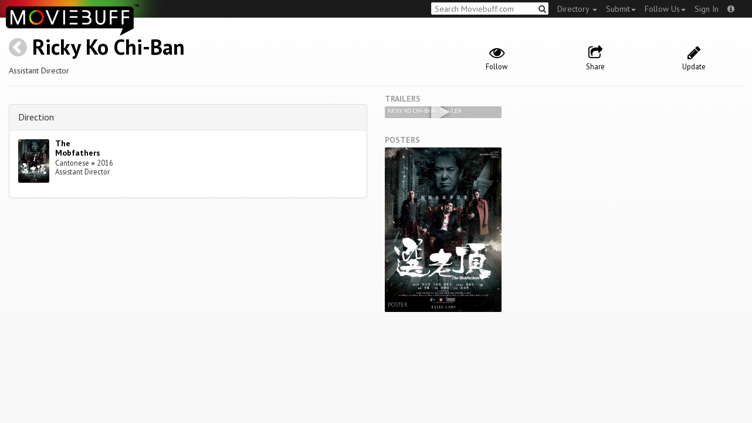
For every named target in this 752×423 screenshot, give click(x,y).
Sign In (707, 9)
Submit (621, 9)
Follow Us (665, 9)
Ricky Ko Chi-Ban (108, 47)
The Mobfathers (77, 148)
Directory (577, 9)
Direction (36, 117)
